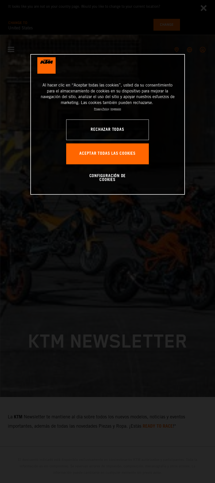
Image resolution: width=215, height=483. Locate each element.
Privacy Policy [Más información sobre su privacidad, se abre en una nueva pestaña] (101, 108)
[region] (107, 124)
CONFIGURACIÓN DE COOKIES (107, 178)
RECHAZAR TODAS (107, 130)
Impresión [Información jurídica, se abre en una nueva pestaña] (115, 108)
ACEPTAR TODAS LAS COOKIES (107, 154)
